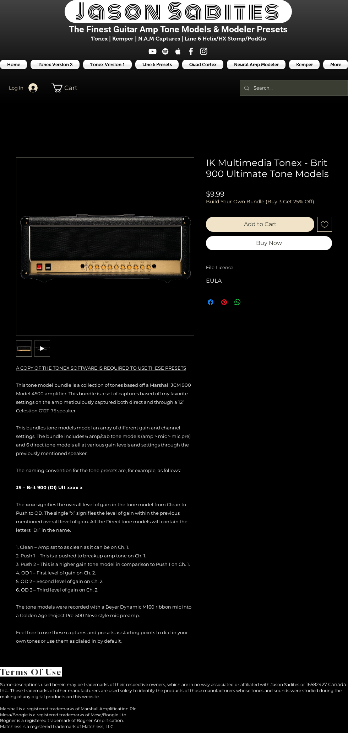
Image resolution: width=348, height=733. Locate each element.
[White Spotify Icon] (165, 51)
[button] (157, 64)
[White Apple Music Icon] (178, 51)
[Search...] (293, 88)
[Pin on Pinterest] (224, 302)
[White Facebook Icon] (191, 51)
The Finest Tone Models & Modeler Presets (178, 29)
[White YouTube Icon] (152, 51)
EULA (214, 280)
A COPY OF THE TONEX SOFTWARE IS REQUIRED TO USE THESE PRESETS (101, 368)
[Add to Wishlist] (324, 224)
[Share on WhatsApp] (237, 302)
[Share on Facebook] (210, 302)
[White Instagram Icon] (203, 51)
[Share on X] (251, 302)
